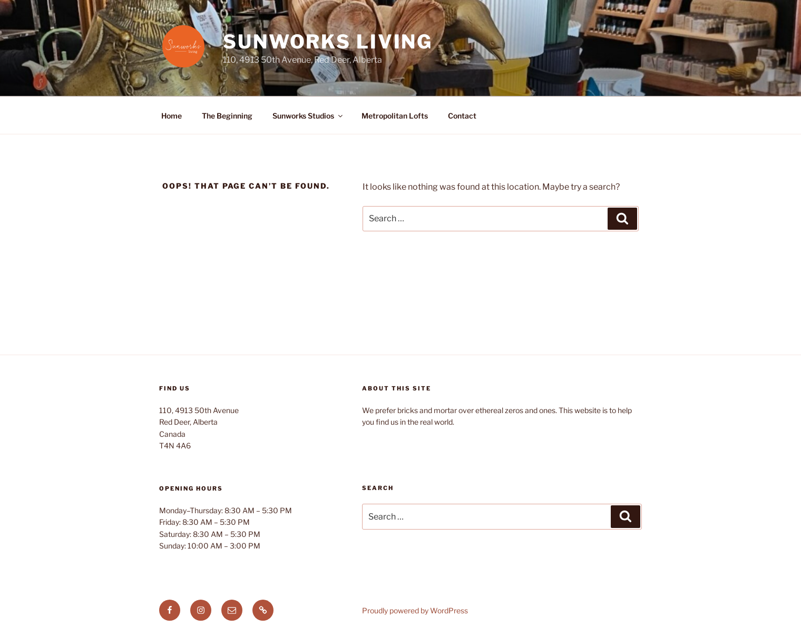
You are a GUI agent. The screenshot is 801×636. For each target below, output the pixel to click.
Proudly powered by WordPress (415, 610)
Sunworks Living (328, 41)
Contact (462, 115)
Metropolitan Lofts (395, 115)
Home (171, 115)
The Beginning (227, 115)
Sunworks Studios (308, 115)
